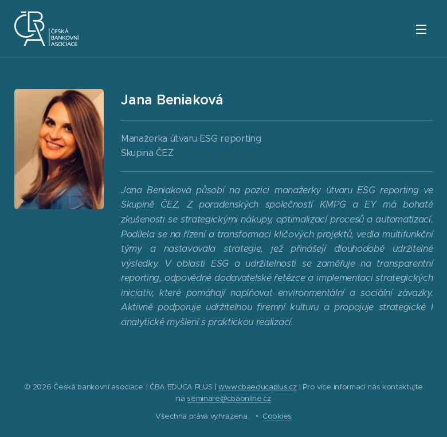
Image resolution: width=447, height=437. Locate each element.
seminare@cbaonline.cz (228, 398)
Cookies (277, 416)
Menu (421, 29)
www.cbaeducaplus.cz (257, 387)
